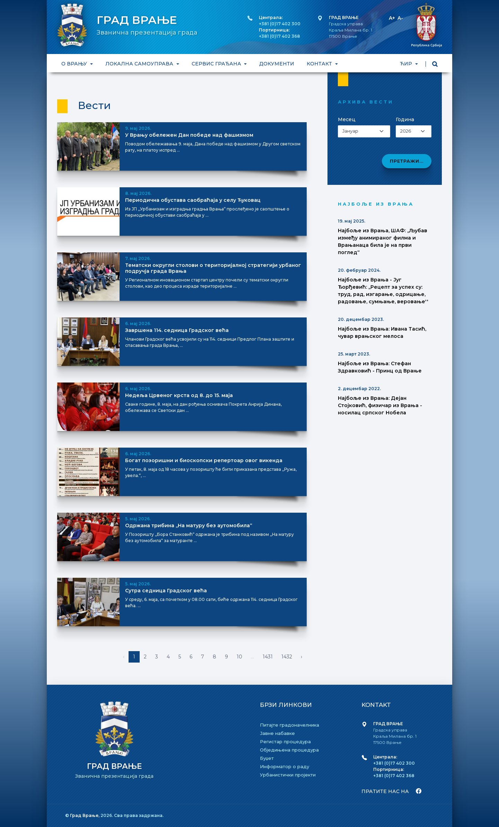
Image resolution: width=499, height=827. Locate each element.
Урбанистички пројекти (288, 774)
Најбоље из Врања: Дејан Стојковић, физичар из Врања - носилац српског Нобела (380, 405)
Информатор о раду (284, 766)
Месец (347, 119)
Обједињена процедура (289, 750)
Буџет (267, 758)
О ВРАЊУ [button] (74, 64)
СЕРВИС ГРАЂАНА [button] (217, 64)
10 (239, 657)
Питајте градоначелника (289, 725)
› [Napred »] (301, 657)
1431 (268, 657)
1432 (286, 657)
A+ (392, 18)
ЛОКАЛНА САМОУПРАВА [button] (140, 64)
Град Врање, (85, 815)
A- (400, 18)
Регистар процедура (285, 741)
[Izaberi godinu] (413, 131)
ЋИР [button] (406, 64)
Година (405, 119)
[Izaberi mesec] (364, 131)
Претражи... (406, 161)
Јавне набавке (277, 733)
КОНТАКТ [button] (320, 64)
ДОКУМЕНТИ (276, 64)
